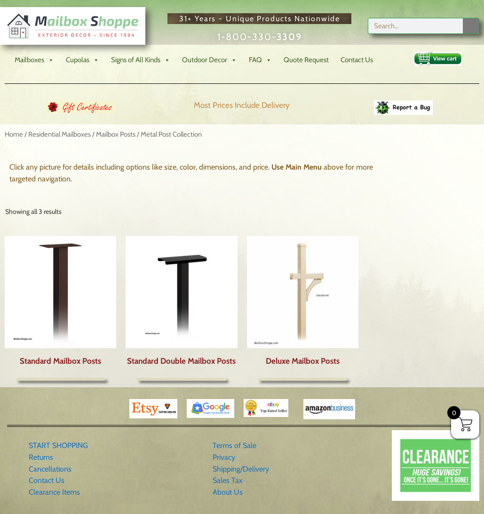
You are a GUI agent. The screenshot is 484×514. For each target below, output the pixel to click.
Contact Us (357, 60)
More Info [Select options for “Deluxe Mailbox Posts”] (302, 379)
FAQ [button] (260, 60)
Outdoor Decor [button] (209, 60)
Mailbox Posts (115, 134)
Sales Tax (228, 480)
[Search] (471, 25)
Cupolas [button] (82, 60)
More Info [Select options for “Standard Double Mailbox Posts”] (181, 379)
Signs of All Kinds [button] (140, 60)
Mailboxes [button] (34, 60)
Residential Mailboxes (59, 134)
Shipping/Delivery (241, 469)
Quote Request (306, 60)
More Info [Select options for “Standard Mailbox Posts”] (60, 379)
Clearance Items (54, 492)
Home (14, 134)
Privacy (224, 457)
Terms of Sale (234, 445)
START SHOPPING (58, 445)
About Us (228, 492)
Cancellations (50, 469)
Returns (41, 457)
